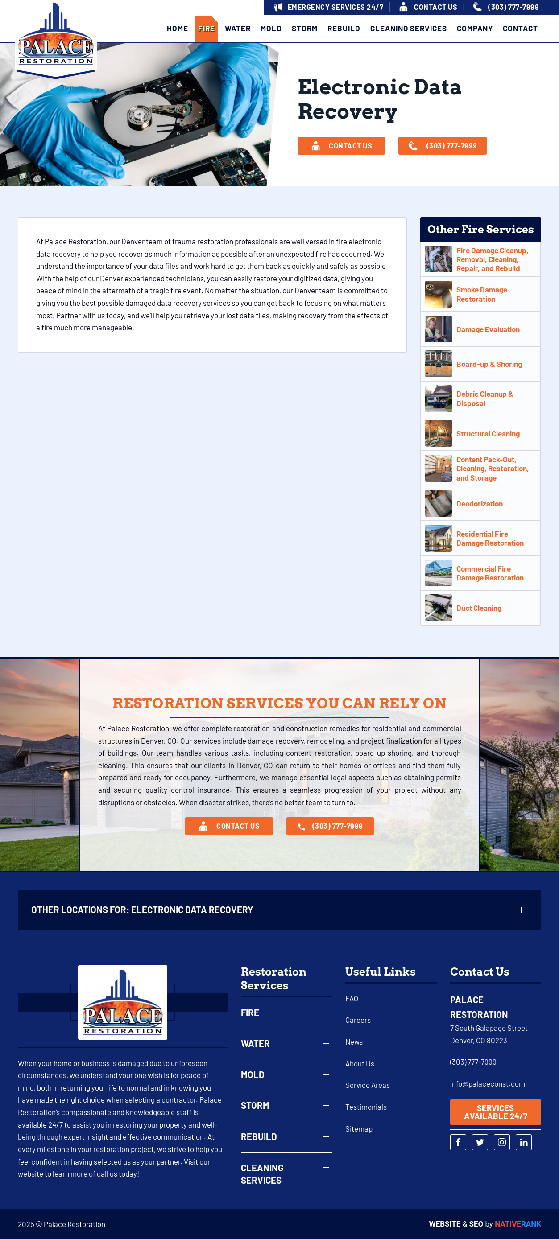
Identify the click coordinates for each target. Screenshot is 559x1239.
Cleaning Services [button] (408, 28)
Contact (520, 28)
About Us (359, 1063)
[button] (327, 7)
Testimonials (366, 1106)
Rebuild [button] (343, 28)
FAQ (351, 998)
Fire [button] (206, 28)
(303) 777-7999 (473, 1061)
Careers (358, 1019)
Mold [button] (271, 28)
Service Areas (367, 1084)
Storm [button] (305, 28)
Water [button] (238, 28)
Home (177, 28)
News (354, 1041)
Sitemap (359, 1128)
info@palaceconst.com (487, 1083)
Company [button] (475, 28)
